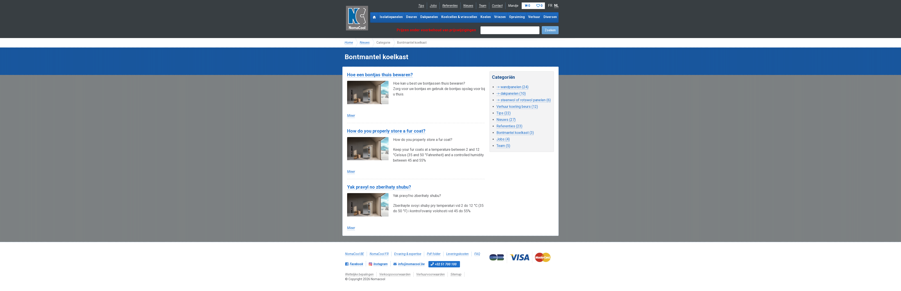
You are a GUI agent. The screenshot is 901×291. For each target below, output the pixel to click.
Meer (351, 115)
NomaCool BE (354, 254)
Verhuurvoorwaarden (430, 274)
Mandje (526, 5)
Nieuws (468, 5)
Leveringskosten (457, 254)
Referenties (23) (509, 126)
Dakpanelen (429, 17)
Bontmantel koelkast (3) (515, 133)
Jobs (433, 5)
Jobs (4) (503, 139)
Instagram (380, 264)
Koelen (485, 17)
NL (556, 5)
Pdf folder (434, 254)
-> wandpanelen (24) (512, 87)
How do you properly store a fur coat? (386, 131)
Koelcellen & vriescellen (459, 17)
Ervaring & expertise (407, 254)
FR (550, 5)
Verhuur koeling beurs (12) (517, 106)
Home (349, 42)
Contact (497, 5)
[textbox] (509, 30)
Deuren (411, 17)
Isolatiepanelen (391, 17)
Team (482, 5)
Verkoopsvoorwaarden (395, 274)
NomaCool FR (379, 254)
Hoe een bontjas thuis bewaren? (380, 74)
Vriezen (500, 17)
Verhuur (534, 17)
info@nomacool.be (411, 264)
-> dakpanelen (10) (511, 93)
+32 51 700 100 (446, 264)
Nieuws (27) (506, 119)
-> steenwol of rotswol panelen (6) (523, 100)
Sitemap (456, 274)
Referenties (450, 5)
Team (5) (503, 146)
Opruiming (517, 17)
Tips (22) (503, 113)
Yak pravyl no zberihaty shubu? (379, 187)
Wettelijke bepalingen (359, 274)
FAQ (477, 254)
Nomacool (356, 18)
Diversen (550, 17)
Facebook (356, 264)
